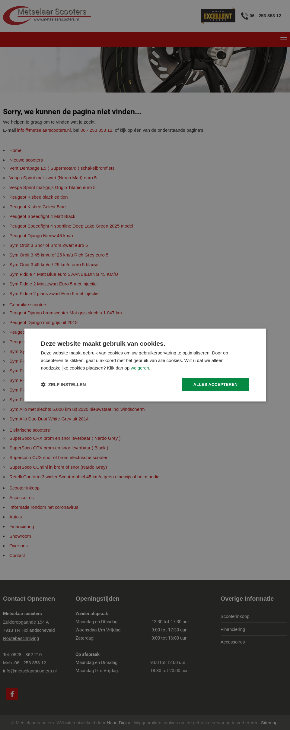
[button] (63, 384)
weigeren (140, 367)
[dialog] (145, 365)
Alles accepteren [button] (214, 384)
